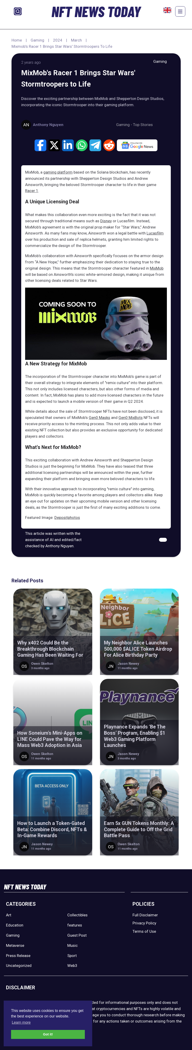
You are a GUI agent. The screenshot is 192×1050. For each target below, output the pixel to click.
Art (8, 915)
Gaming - (124, 124)
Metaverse (15, 945)
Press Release (18, 955)
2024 (57, 40)
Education (14, 925)
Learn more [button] (21, 1022)
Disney (106, 221)
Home (17, 40)
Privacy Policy (144, 923)
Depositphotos (67, 517)
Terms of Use (144, 931)
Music (72, 945)
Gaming (37, 40)
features (74, 925)
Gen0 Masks (99, 417)
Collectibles (77, 915)
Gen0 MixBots (130, 417)
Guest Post (77, 935)
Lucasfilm (155, 233)
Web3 (72, 965)
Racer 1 (31, 190)
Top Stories (143, 124)
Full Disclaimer (145, 915)
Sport (72, 955)
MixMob (156, 268)
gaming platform (58, 172)
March (76, 40)
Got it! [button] (48, 1034)
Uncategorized (19, 965)
